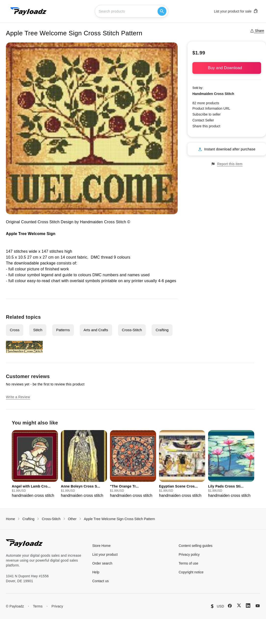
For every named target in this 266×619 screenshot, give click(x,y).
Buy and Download (227, 68)
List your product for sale (236, 11)
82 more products (205, 103)
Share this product (206, 126)
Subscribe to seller (206, 114)
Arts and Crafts (96, 330)
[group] (35, 464)
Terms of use (188, 563)
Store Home (101, 546)
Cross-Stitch (132, 330)
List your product (105, 554)
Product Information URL (211, 108)
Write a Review (18, 397)
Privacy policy (189, 554)
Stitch (37, 330)
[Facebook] (229, 605)
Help (95, 572)
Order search (102, 563)
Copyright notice (191, 572)
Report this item (226, 164)
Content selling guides (196, 546)
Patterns (63, 330)
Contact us (100, 581)
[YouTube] (257, 605)
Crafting (162, 330)
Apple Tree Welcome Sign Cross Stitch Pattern (119, 519)
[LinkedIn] (248, 605)
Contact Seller (203, 120)
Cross (14, 330)
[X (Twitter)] (239, 605)
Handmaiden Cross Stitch (213, 94)
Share (257, 31)
